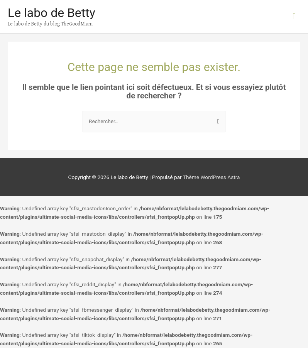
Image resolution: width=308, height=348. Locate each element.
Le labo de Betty (51, 12)
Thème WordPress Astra (211, 177)
